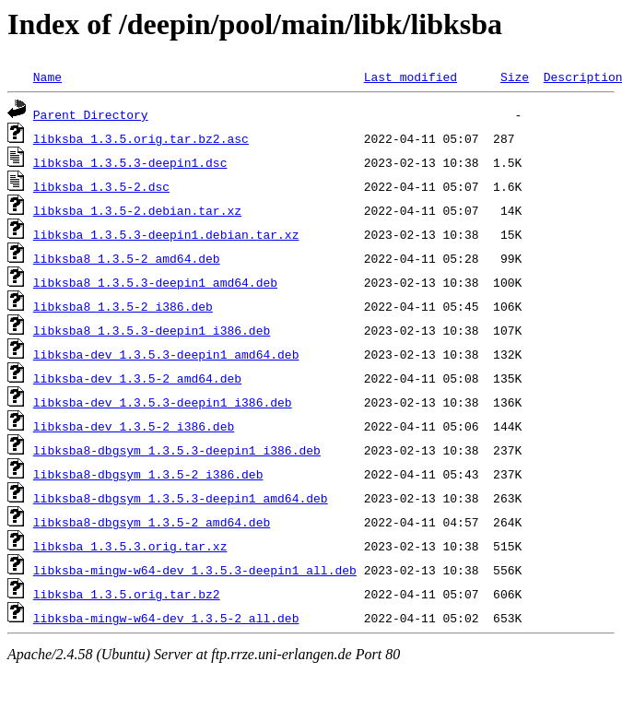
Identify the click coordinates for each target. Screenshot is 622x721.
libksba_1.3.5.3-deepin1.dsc (130, 162)
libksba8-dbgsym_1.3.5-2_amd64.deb (151, 522)
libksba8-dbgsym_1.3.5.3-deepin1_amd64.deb (180, 498)
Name (47, 76)
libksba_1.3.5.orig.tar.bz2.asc (141, 138)
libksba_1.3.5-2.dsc (101, 186)
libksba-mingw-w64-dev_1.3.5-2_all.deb (166, 617)
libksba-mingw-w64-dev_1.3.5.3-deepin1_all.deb (195, 569)
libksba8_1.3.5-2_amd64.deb (126, 258)
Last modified (410, 76)
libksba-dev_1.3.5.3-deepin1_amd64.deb (166, 354)
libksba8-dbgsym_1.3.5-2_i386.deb (148, 474)
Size (514, 76)
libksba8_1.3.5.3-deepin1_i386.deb (151, 330)
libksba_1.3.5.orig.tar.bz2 (126, 593)
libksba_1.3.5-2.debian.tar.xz (137, 210)
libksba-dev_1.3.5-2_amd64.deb (137, 378)
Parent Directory (90, 114)
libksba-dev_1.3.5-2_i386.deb (133, 426)
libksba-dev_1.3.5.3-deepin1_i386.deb (162, 402)
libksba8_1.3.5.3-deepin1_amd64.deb (155, 282)
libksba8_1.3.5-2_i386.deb (123, 306)
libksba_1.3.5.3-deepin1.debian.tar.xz (166, 234)
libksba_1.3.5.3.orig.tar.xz (130, 546)
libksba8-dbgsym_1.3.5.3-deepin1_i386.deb (177, 450)
